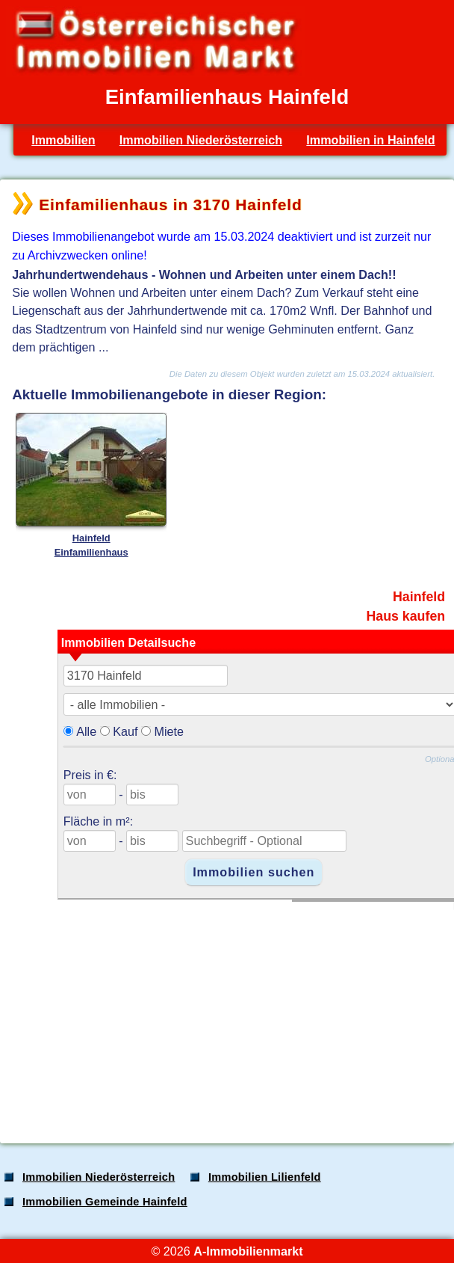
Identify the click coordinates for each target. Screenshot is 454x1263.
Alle (86, 731)
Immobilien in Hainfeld (370, 140)
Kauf (125, 731)
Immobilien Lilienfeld (264, 1177)
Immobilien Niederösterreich (200, 140)
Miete (169, 731)
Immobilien (63, 140)
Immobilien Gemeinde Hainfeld (104, 1202)
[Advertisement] (225, 1014)
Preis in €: (90, 774)
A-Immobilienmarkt (247, 1251)
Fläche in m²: (98, 821)
